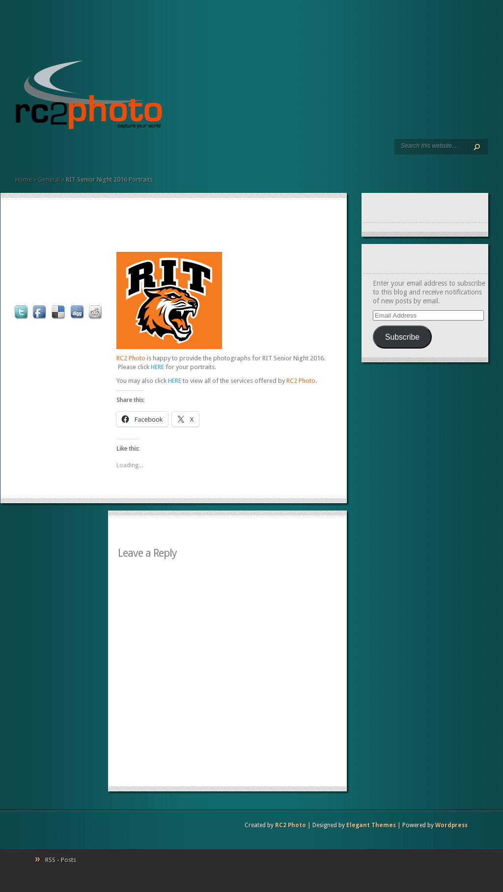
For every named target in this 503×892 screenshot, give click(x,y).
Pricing (58, 152)
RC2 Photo (290, 825)
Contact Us (66, 152)
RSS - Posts (60, 860)
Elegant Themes (371, 825)
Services (27, 152)
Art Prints (35, 152)
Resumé (43, 152)
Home (19, 152)
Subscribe (402, 337)
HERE (157, 367)
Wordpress (451, 825)
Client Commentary (51, 152)
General (49, 179)
